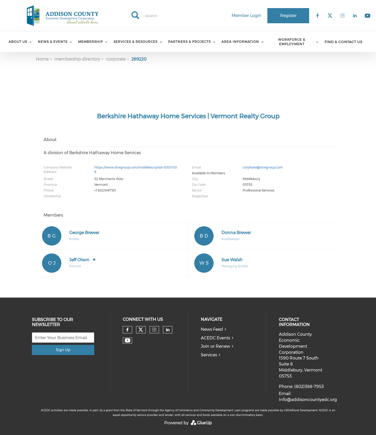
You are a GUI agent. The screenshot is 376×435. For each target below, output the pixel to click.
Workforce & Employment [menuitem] (291, 42)
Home (42, 59)
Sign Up (63, 349)
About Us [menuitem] (18, 42)
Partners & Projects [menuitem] (189, 42)
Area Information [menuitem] (240, 42)
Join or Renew (215, 346)
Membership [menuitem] (90, 42)
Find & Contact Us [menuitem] (343, 42)
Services (209, 354)
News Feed (212, 329)
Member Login (246, 15)
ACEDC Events (215, 337)
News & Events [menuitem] (52, 42)
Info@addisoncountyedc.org (308, 399)
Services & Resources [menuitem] (135, 42)
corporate (116, 59)
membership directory (77, 59)
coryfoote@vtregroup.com (263, 167)
